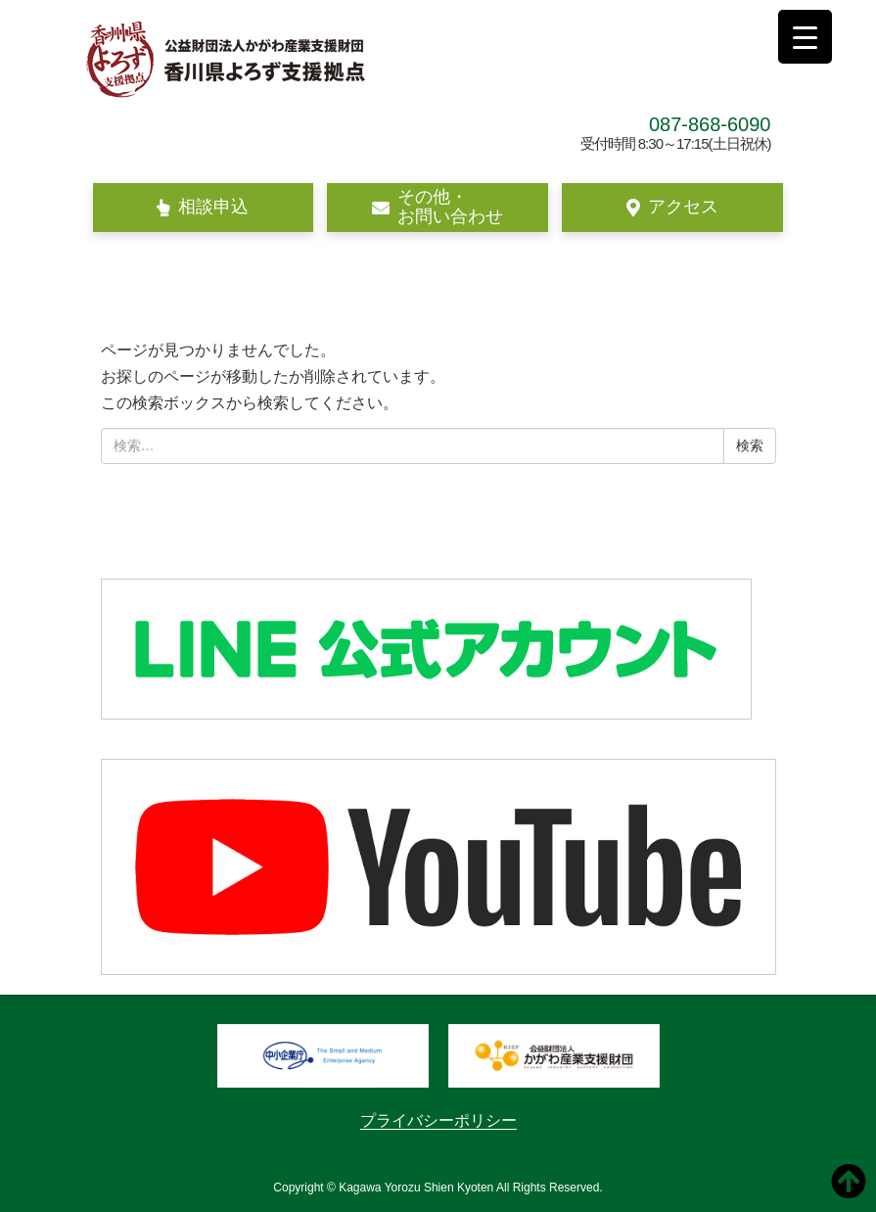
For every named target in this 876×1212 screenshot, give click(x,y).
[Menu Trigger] (805, 37)
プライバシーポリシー (438, 1120)
